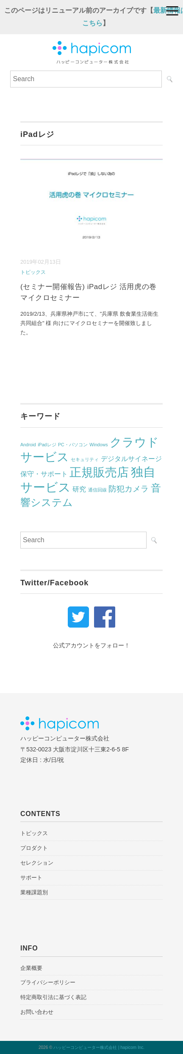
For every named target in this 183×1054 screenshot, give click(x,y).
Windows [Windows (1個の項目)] (98, 444)
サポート (31, 877)
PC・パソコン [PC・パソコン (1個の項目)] (73, 444)
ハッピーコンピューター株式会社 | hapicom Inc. (98, 1047)
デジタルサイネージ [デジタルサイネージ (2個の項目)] (131, 458)
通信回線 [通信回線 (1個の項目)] (97, 489)
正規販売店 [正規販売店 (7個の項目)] (99, 472)
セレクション (36, 863)
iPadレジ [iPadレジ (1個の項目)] (47, 444)
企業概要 (31, 968)
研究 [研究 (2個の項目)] (79, 489)
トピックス (33, 272)
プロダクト (34, 848)
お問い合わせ (36, 1012)
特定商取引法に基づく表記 (53, 997)
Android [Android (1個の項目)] (28, 444)
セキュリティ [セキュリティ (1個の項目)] (85, 459)
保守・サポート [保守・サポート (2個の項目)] (44, 474)
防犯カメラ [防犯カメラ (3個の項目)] (128, 488)
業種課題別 (34, 892)
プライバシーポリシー (47, 982)
